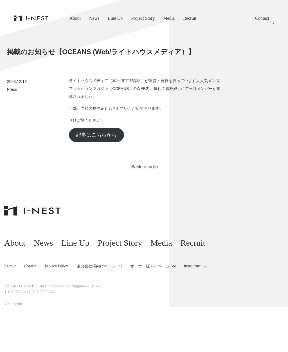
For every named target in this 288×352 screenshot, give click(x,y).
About (75, 18)
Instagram (192, 266)
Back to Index (145, 166)
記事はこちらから (96, 135)
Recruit (189, 18)
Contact (262, 18)
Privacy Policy (56, 266)
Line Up (115, 18)
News (94, 18)
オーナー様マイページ (150, 266)
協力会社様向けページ (96, 266)
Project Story (143, 18)
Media (169, 18)
